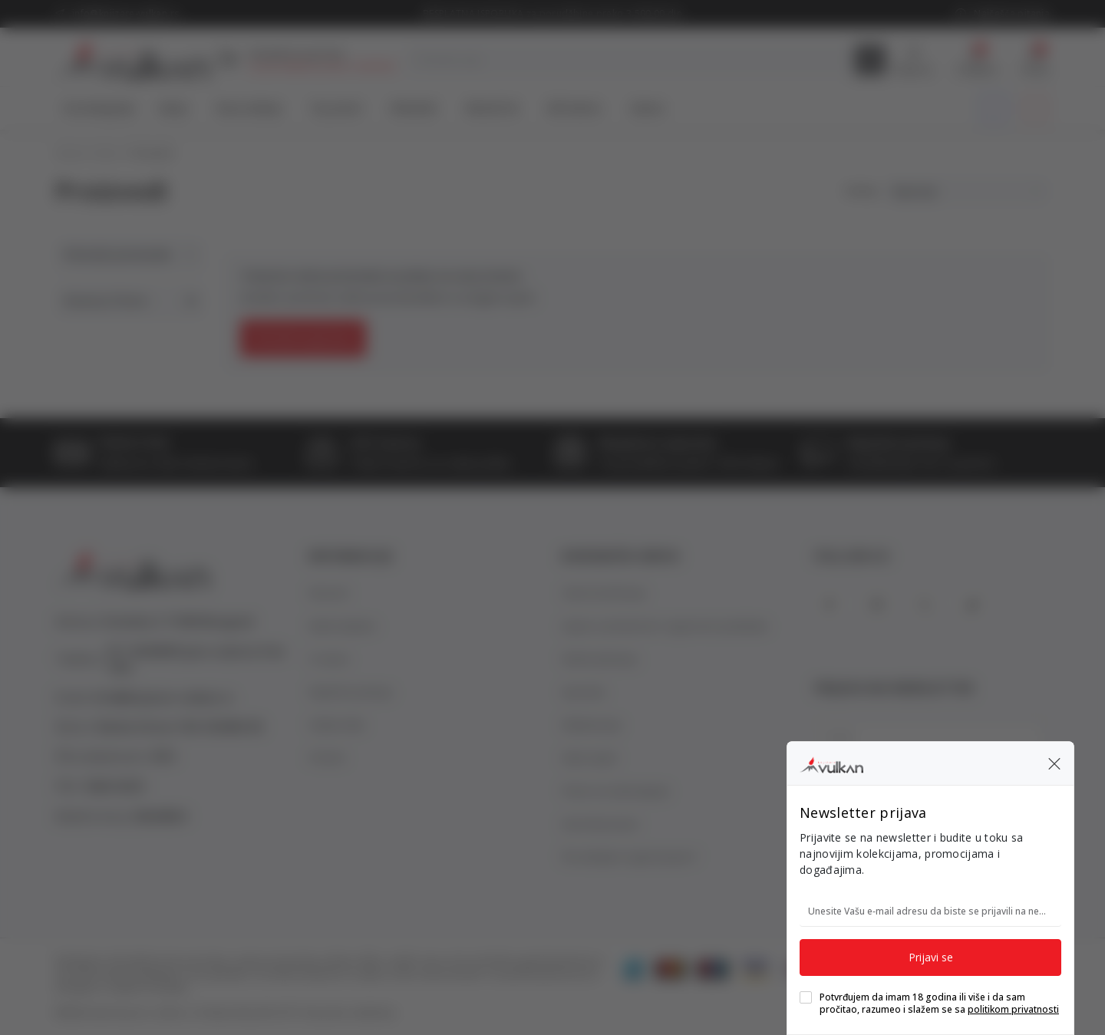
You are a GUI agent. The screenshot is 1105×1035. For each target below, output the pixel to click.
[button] (1054, 763)
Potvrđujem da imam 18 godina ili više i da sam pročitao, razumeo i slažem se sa (939, 1003)
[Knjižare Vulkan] (831, 762)
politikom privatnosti (1013, 1009)
